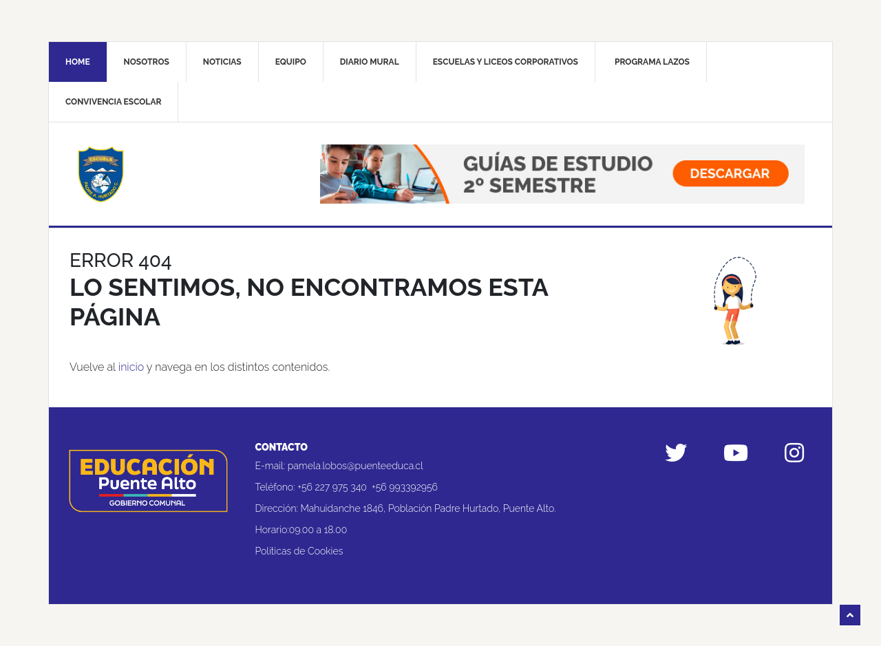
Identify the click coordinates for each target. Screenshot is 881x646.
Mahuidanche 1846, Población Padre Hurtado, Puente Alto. (428, 508)
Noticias (222, 62)
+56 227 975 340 (332, 487)
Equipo (290, 62)
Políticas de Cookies (299, 551)
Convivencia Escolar (113, 102)
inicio (131, 367)
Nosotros (146, 62)
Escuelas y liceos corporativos (505, 62)
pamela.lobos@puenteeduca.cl (355, 465)
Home (77, 62)
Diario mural (369, 62)
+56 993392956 (405, 487)
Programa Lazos (652, 62)
